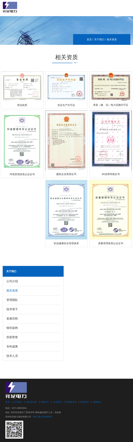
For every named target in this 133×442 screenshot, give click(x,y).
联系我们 (84, 402)
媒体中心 (45, 402)
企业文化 (57, 402)
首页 (89, 39)
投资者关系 (71, 402)
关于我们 (99, 39)
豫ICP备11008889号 (42, 416)
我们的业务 (31, 402)
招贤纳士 (97, 402)
